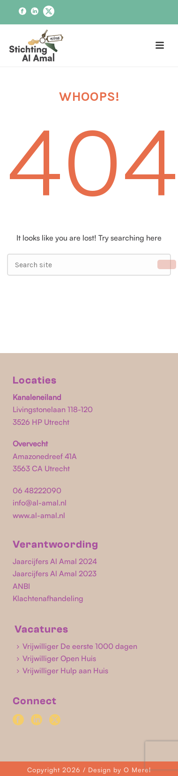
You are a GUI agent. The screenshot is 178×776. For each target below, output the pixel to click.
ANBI (21, 586)
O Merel (137, 770)
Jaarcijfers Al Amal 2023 (54, 573)
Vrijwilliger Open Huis (56, 658)
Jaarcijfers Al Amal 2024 (55, 561)
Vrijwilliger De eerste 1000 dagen (77, 646)
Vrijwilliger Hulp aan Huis (62, 670)
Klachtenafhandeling (48, 598)
